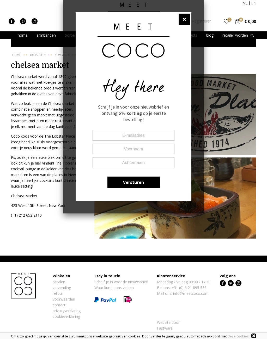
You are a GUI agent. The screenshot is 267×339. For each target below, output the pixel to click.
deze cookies (238, 336)
